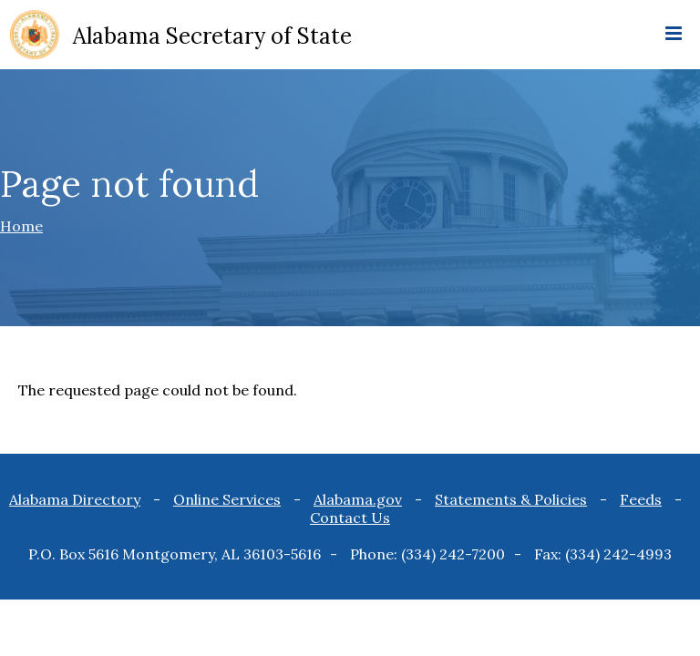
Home (21, 226)
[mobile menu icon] (673, 35)
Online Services (227, 499)
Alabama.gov (358, 499)
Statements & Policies (511, 499)
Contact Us (350, 517)
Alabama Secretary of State (212, 36)
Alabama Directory (74, 499)
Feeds (641, 499)
